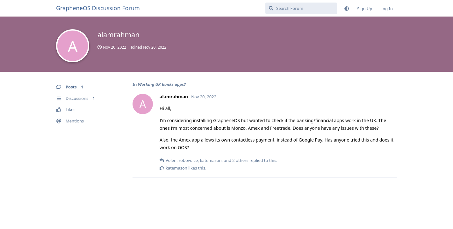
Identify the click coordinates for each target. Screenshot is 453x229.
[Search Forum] (301, 8)
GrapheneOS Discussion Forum (98, 8)
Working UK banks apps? (162, 84)
